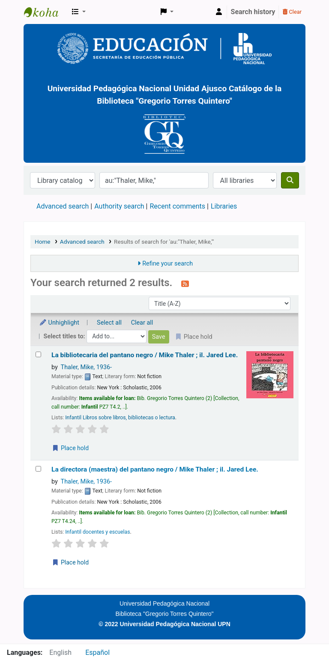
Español (97, 652)
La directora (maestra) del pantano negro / (154, 469)
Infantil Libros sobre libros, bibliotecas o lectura (120, 418)
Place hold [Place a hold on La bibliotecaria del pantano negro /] (70, 448)
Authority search (119, 206)
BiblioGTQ (45, 12)
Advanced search (62, 206)
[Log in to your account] (219, 12)
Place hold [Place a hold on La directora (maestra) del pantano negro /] (70, 562)
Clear (292, 12)
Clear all (142, 322)
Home (43, 241)
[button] (79, 12)
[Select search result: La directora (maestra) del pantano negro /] (38, 469)
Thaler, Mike (86, 367)
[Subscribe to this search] (185, 283)
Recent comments (177, 206)
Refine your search (167, 263)
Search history (253, 12)
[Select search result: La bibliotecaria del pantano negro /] (38, 354)
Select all (109, 322)
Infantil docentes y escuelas (97, 532)
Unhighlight (59, 322)
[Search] (290, 180)
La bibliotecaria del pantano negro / (144, 355)
